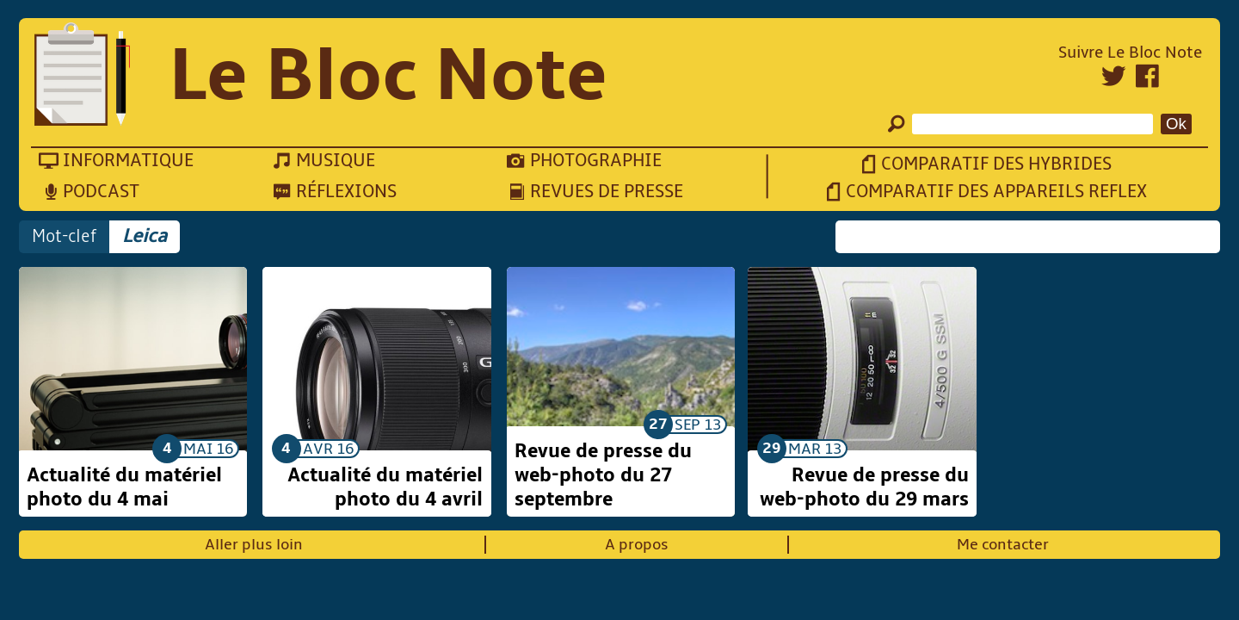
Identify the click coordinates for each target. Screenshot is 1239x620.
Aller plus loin (254, 545)
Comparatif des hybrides (996, 164)
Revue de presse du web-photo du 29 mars (864, 487)
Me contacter (1003, 545)
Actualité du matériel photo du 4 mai (124, 487)
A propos (637, 545)
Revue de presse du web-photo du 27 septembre (603, 475)
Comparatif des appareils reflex (996, 191)
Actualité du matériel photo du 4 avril (385, 487)
